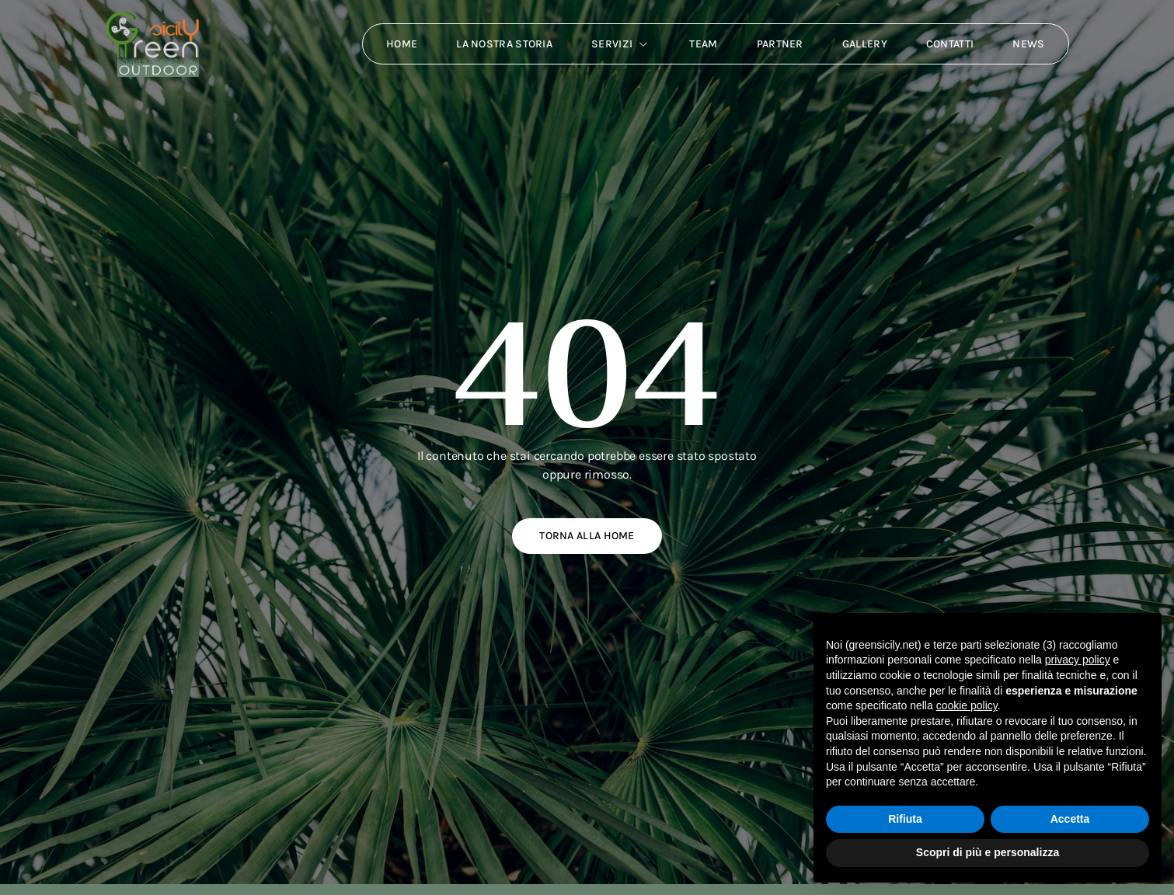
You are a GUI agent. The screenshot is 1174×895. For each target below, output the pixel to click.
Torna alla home (587, 535)
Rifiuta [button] (905, 819)
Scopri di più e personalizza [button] (987, 852)
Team (703, 43)
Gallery (864, 43)
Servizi (620, 44)
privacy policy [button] (1077, 659)
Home (401, 43)
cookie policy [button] (967, 705)
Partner (780, 43)
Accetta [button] (1070, 819)
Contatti (950, 43)
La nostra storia (504, 43)
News (1028, 43)
